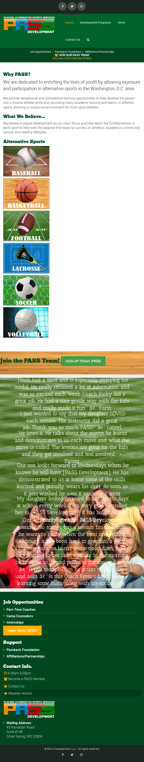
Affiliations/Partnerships (99, 52)
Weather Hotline (20, 693)
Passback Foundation (23, 649)
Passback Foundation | (69, 52)
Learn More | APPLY (22, 630)
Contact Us (72, 39)
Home (69, 22)
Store (121, 22)
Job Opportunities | (41, 52)
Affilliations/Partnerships (26, 656)
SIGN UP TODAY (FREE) (83, 361)
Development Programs (95, 22)
